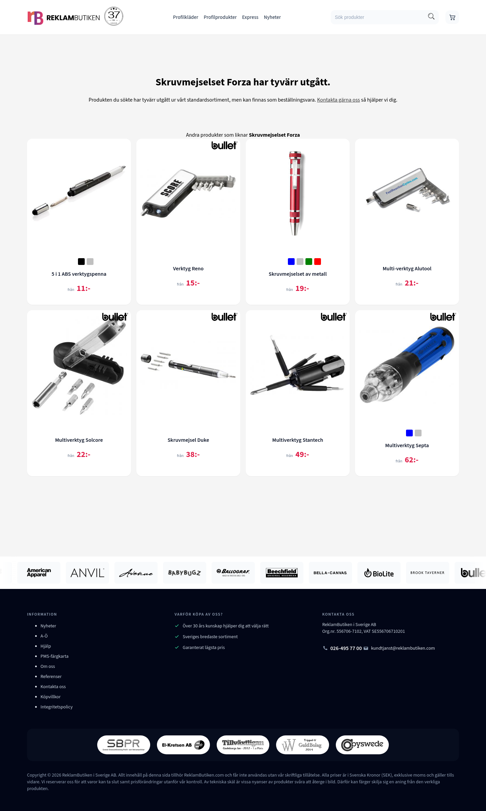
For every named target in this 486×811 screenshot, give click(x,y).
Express (250, 17)
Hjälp (45, 646)
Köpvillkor (50, 697)
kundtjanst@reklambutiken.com (399, 648)
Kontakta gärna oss (338, 100)
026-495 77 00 (342, 648)
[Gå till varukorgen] (452, 17)
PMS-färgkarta (54, 656)
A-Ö (44, 636)
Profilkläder (185, 17)
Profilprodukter (220, 17)
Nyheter (272, 17)
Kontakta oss (53, 686)
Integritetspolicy (56, 707)
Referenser (51, 676)
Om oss (47, 666)
